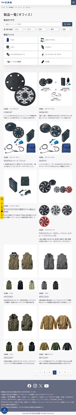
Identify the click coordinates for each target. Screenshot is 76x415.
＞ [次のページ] (70, 372)
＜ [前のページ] (36, 372)
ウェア (10, 40)
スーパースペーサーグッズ (50, 54)
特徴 (64, 29)
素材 (52, 29)
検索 (68, 24)
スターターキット (47, 40)
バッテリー (46, 47)
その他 (44, 62)
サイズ (29, 29)
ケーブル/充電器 (13, 62)
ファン (10, 47)
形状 (40, 29)
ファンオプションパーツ (15, 54)
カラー (17, 29)
